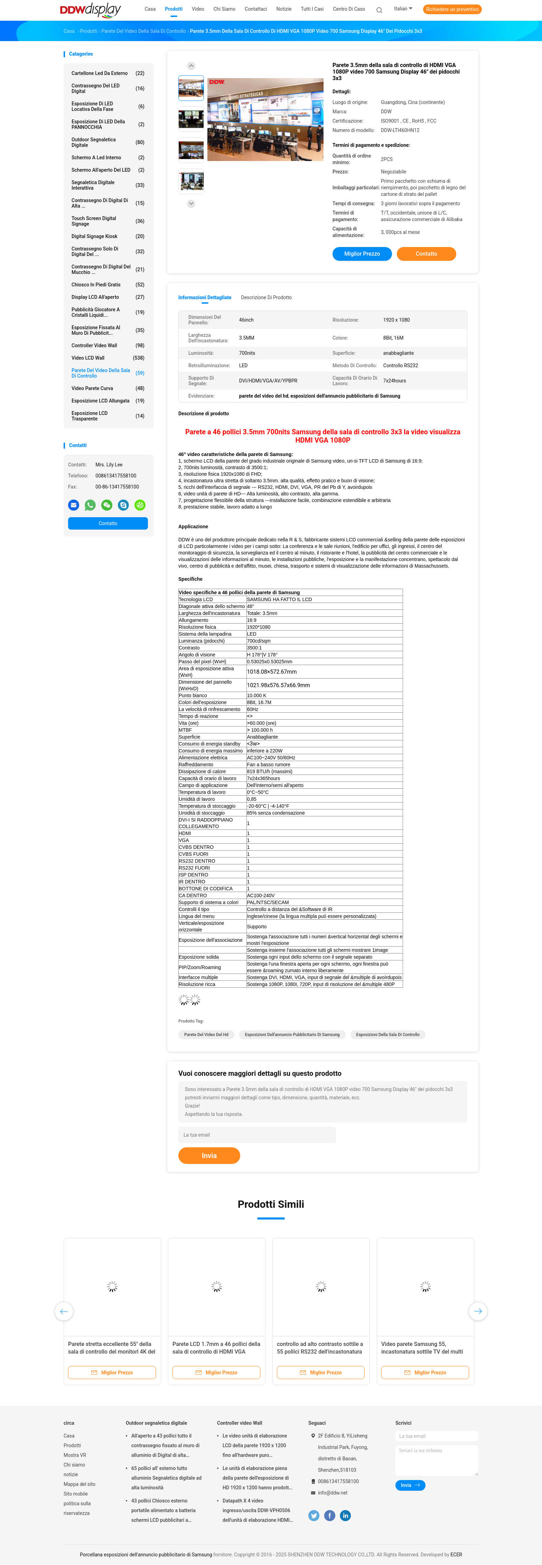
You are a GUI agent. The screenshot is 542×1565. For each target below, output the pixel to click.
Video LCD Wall (108, 357)
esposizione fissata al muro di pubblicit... (108, 330)
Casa (69, 1436)
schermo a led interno (108, 157)
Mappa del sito (79, 1484)
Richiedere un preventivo (452, 9)
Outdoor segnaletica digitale (108, 142)
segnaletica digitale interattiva (108, 185)
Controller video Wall (108, 345)
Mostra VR (75, 1455)
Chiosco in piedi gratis (108, 284)
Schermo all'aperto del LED (108, 170)
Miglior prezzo (362, 253)
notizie (71, 1474)
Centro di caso (349, 9)
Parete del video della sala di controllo (108, 373)
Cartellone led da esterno (108, 73)
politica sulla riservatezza (77, 1508)
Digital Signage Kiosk (108, 236)
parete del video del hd (206, 1034)
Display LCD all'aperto (108, 297)
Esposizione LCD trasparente (108, 415)
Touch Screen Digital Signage (108, 221)
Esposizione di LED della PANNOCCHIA (108, 124)
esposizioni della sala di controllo (388, 1034)
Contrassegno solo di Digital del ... (108, 251)
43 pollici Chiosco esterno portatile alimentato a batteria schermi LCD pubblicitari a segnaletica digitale (163, 1511)
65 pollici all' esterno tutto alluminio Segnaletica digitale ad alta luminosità (166, 1478)
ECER (456, 1554)
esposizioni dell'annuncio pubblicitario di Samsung (292, 1034)
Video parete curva (108, 388)
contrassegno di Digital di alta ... (108, 203)
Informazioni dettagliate (204, 297)
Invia (209, 1155)
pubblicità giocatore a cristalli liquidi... (108, 312)
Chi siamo (74, 1465)
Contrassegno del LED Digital (108, 88)
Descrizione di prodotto (266, 297)
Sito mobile (76, 1494)
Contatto (108, 523)
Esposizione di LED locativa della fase (108, 106)
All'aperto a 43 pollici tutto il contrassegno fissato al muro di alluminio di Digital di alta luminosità (165, 1446)
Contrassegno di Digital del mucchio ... (108, 269)
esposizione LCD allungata (108, 400)
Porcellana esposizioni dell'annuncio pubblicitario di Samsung (146, 1554)
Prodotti (72, 1445)
